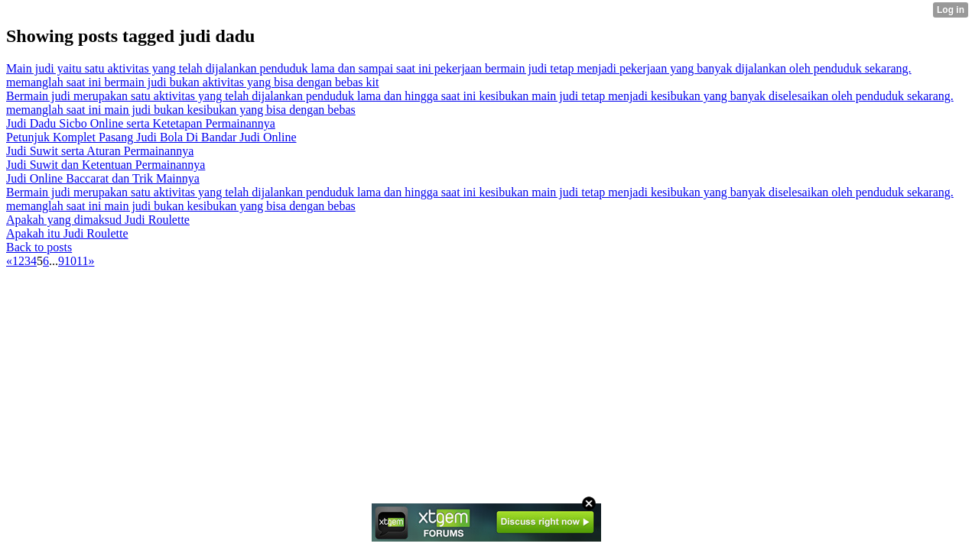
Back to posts (39, 247)
